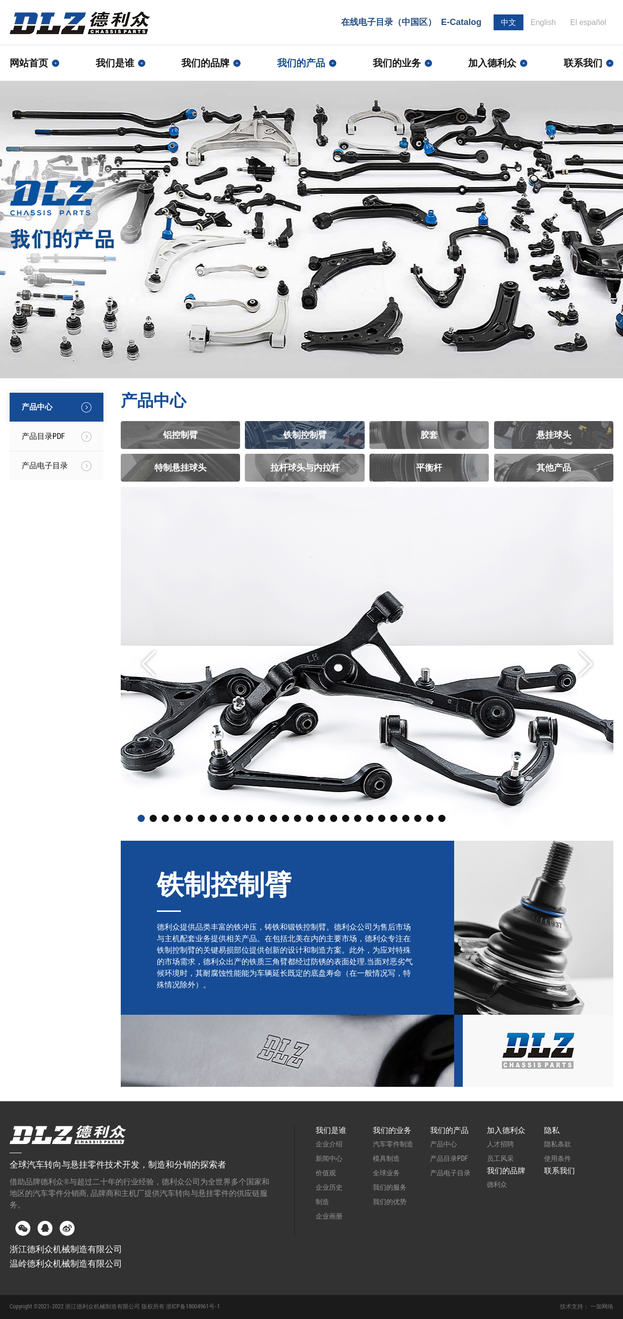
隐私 (551, 1130)
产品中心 (443, 1144)
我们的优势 (390, 1202)
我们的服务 (390, 1187)
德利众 (497, 1184)
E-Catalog (461, 22)
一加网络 (601, 1306)
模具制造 (386, 1158)
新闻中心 (329, 1158)
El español (588, 22)
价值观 (326, 1173)
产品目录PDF (449, 1158)
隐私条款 (557, 1144)
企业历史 (329, 1187)
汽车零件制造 (393, 1144)
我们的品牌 (506, 1170)
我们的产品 (449, 1130)
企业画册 (329, 1216)
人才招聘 (500, 1144)
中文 (508, 22)
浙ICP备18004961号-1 (193, 1306)
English (543, 22)
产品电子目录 (450, 1173)
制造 (322, 1202)
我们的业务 (392, 1130)
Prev (148, 663)
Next (585, 663)
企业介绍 (329, 1144)
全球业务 (386, 1173)
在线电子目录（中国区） (388, 22)
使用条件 (557, 1158)
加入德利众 (506, 1130)
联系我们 (588, 63)
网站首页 (34, 63)
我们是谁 (331, 1130)
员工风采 (500, 1158)
